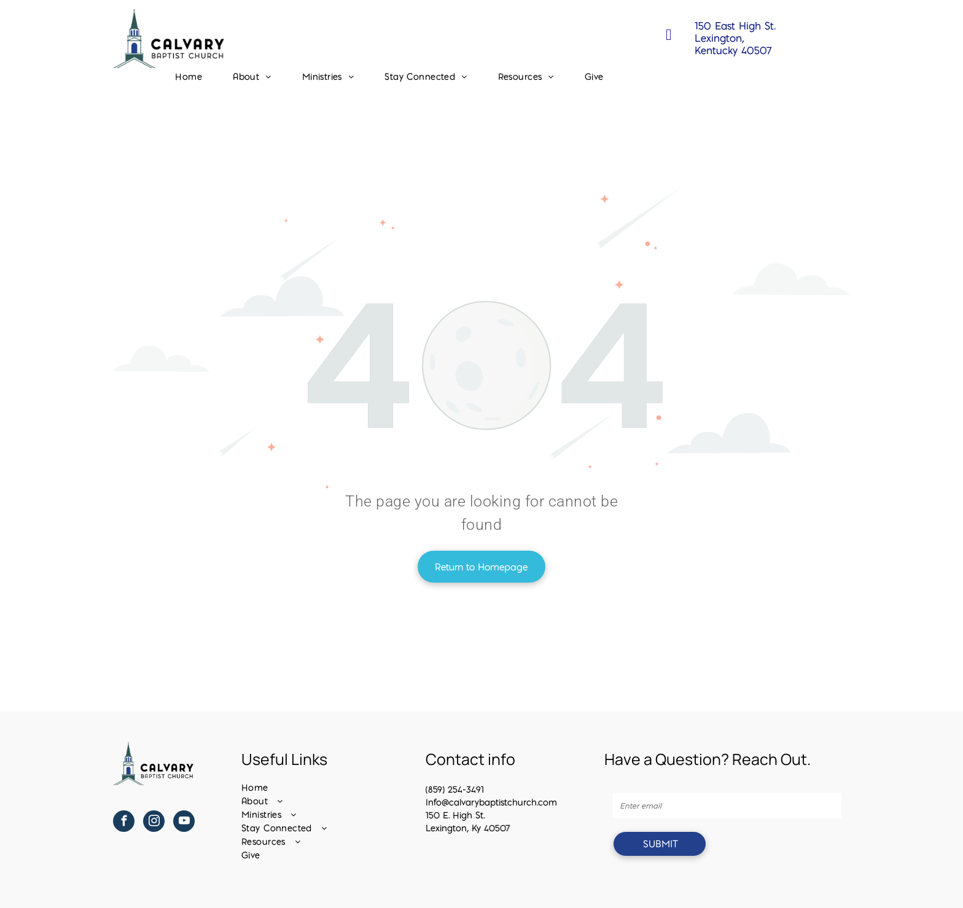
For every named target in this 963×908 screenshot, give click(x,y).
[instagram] (154, 822)
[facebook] (124, 822)
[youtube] (184, 822)
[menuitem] (188, 76)
